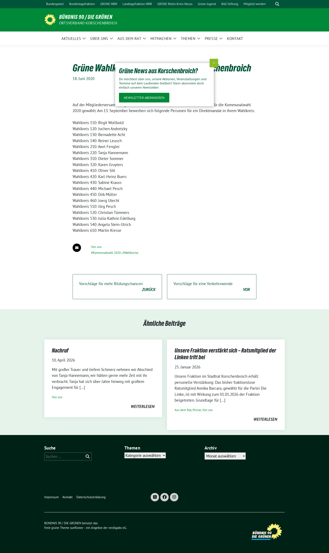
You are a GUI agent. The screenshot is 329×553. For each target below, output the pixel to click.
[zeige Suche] (277, 4)
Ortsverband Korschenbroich (88, 23)
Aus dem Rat (183, 410)
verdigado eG (117, 528)
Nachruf (60, 350)
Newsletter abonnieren (144, 98)
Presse (197, 410)
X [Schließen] (214, 62)
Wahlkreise (131, 253)
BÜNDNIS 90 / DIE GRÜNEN (85, 17)
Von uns (96, 247)
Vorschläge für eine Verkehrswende (212, 287)
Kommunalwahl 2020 (107, 253)
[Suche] (271, 4)
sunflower (76, 528)
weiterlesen (142, 406)
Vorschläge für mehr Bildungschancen (117, 287)
